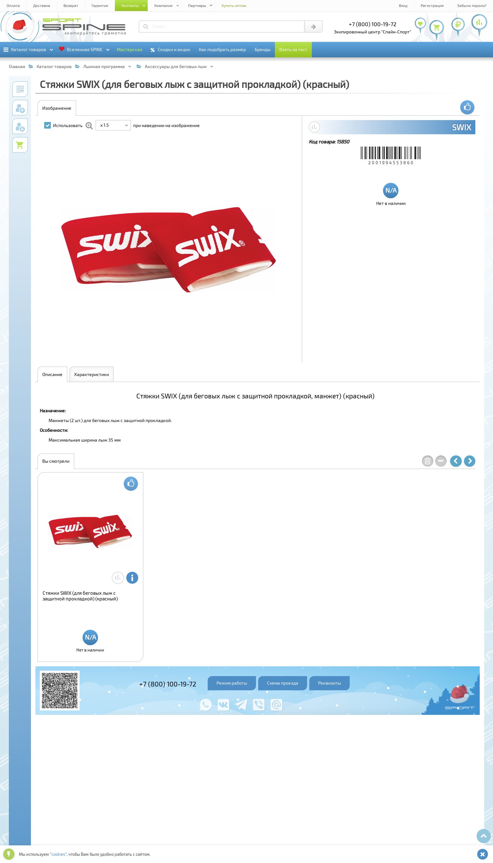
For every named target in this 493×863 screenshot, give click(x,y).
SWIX (461, 127)
